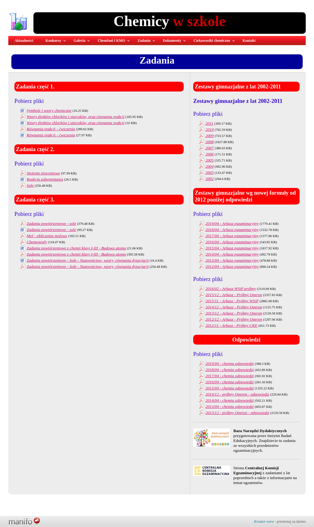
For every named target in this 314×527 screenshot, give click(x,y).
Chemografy (37, 242)
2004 (209, 166)
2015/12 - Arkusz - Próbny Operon (233, 294)
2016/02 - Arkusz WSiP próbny (230, 288)
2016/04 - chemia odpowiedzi (229, 382)
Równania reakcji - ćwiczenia (51, 129)
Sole (30, 185)
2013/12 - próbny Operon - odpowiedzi (237, 412)
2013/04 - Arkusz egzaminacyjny (231, 260)
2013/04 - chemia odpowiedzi (229, 406)
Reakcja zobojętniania (45, 179)
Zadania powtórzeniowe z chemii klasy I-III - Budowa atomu (76, 248)
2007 (209, 148)
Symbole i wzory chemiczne (49, 110)
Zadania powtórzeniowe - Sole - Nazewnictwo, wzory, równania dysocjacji (88, 260)
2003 (209, 172)
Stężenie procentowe (43, 173)
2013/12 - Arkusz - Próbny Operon (233, 313)
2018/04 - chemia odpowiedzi (229, 369)
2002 (209, 178)
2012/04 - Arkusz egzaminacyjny (231, 266)
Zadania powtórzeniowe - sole (51, 223)
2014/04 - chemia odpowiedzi (229, 400)
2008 (209, 141)
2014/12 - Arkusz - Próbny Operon (233, 307)
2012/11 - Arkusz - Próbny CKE (231, 325)
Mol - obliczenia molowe (47, 235)
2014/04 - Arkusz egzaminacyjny (231, 254)
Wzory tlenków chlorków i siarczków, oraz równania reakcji (75, 116)
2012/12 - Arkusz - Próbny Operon (233, 319)
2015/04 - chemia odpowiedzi (229, 388)
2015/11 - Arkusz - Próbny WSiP (231, 301)
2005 (209, 160)
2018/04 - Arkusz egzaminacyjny (231, 229)
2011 (209, 123)
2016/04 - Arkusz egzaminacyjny (231, 242)
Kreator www (264, 521)
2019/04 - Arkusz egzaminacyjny (231, 223)
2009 (209, 135)
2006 (209, 154)
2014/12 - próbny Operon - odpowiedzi (237, 394)
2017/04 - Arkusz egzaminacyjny (231, 235)
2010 (209, 129)
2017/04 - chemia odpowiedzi (229, 375)
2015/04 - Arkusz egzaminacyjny (231, 248)
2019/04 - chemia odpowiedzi (229, 363)
